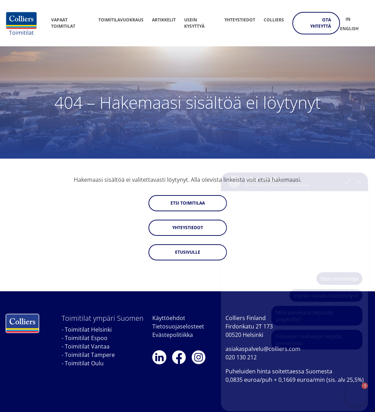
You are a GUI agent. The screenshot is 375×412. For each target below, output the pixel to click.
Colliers (274, 20)
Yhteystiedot (239, 20)
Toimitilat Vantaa (87, 346)
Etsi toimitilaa (188, 203)
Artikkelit (164, 20)
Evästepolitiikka (172, 335)
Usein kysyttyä (194, 23)
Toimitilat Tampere (90, 355)
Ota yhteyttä (320, 23)
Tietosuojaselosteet (178, 326)
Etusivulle (187, 252)
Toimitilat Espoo (86, 338)
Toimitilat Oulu (84, 363)
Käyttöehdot (168, 318)
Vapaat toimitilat (63, 23)
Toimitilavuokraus (121, 20)
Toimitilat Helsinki (88, 329)
